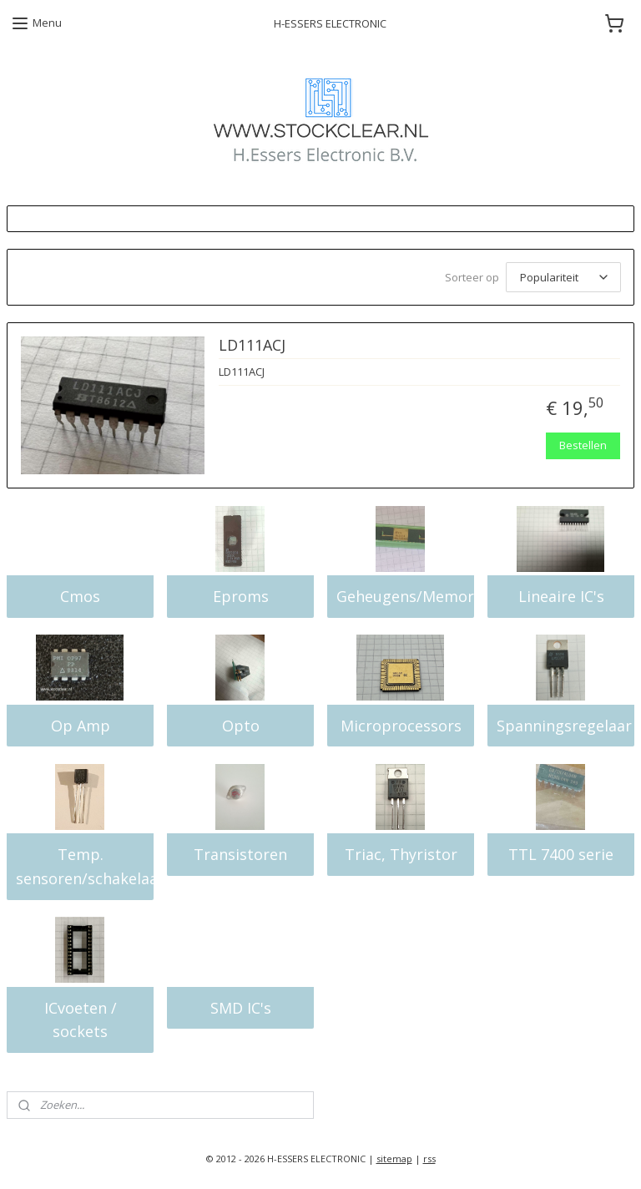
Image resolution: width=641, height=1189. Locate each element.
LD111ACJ (252, 345)
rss (429, 1158)
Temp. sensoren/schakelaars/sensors (85, 866)
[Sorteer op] (563, 277)
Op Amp (80, 726)
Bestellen (583, 445)
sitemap (394, 1158)
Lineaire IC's (561, 596)
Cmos (80, 596)
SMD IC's (240, 1008)
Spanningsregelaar (564, 726)
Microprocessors (401, 726)
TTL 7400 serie (560, 854)
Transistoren (240, 854)
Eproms (241, 596)
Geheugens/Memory (405, 596)
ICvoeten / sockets (80, 1020)
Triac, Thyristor (401, 854)
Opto (241, 726)
